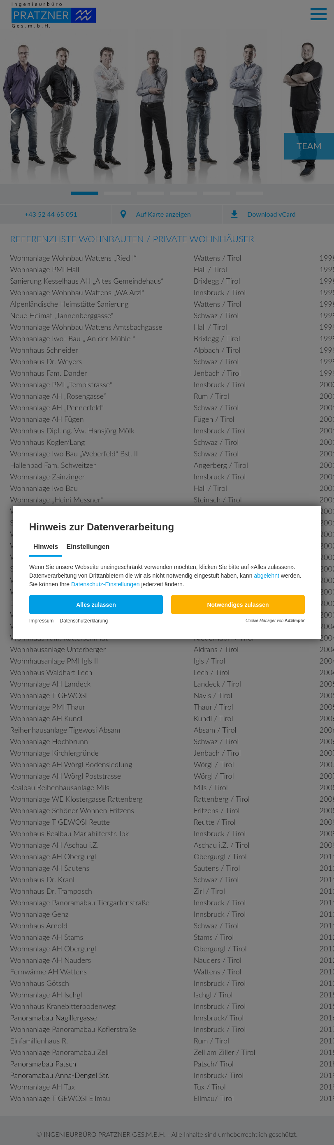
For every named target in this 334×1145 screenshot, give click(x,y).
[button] (96, 604)
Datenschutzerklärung (84, 621)
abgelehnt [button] (266, 575)
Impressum (41, 621)
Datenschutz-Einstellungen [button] (105, 584)
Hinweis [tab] (45, 546)
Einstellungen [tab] (87, 546)
